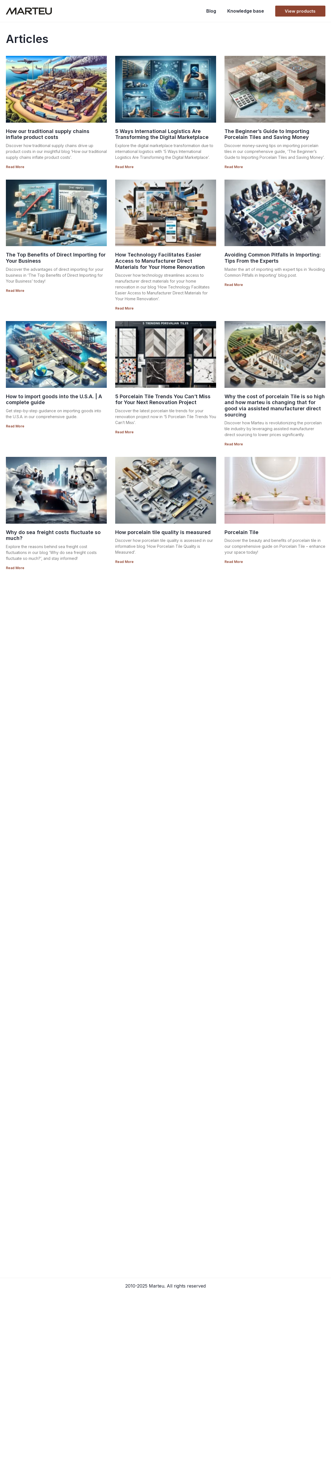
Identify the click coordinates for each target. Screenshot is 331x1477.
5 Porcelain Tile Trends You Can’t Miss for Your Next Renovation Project (162, 399)
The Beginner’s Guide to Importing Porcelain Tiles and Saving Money (266, 134)
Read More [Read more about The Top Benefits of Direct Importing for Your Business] (15, 290)
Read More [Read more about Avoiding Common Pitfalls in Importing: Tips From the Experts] (233, 285)
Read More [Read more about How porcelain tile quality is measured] (124, 562)
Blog (211, 11)
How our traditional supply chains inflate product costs (47, 134)
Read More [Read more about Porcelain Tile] (233, 562)
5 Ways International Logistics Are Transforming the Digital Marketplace (162, 134)
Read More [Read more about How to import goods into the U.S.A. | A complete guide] (15, 426)
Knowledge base (245, 11)
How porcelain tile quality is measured (163, 532)
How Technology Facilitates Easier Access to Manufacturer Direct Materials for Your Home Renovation (160, 261)
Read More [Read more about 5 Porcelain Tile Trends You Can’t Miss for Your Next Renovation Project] (124, 432)
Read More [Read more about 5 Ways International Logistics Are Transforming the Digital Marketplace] (124, 167)
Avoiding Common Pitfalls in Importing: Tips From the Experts (272, 258)
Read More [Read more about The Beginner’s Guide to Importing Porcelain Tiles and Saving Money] (233, 167)
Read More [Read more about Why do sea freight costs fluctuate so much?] (15, 568)
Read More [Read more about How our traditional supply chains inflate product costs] (15, 167)
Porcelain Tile (241, 532)
